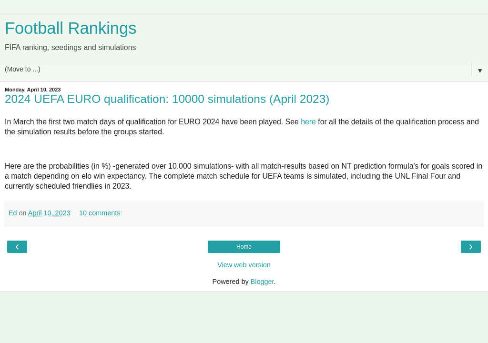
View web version (244, 265)
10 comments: (100, 213)
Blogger (262, 281)
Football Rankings (71, 28)
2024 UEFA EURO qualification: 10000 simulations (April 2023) (167, 98)
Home (244, 246)
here (308, 122)
